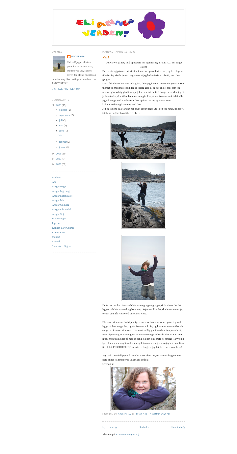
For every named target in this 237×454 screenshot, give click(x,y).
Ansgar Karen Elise (62, 195)
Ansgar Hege (59, 186)
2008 (59, 153)
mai (61, 125)
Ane (54, 181)
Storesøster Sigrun (61, 246)
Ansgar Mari (58, 200)
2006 (59, 164)
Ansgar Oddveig (60, 204)
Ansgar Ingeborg (61, 191)
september (65, 114)
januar (63, 146)
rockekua (78, 56)
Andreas (56, 177)
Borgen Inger (59, 218)
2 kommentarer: (161, 414)
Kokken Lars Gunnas (63, 227)
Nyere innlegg (109, 426)
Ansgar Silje (58, 214)
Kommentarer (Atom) (127, 434)
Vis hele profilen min (66, 89)
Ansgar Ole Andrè (61, 209)
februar (63, 141)
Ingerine (56, 223)
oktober (63, 109)
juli (61, 120)
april (62, 130)
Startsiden (144, 426)
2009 (59, 105)
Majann (56, 236)
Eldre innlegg (178, 426)
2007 (59, 158)
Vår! (105, 57)
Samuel (56, 241)
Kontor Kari (58, 232)
